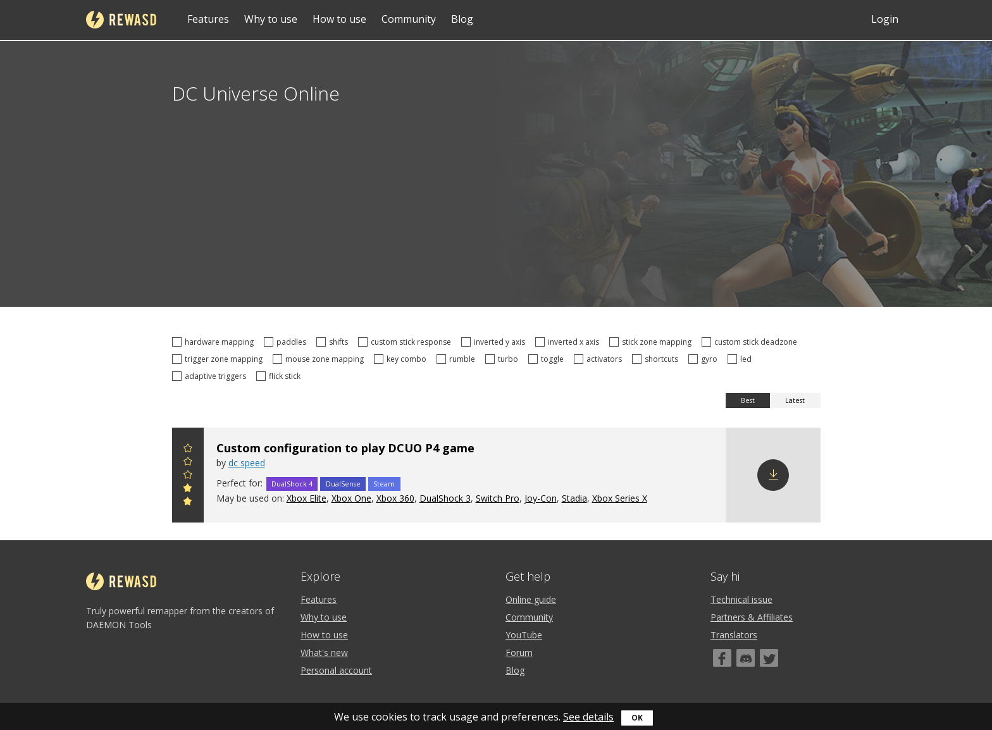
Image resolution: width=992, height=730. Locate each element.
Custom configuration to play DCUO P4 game (345, 447)
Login (884, 19)
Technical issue (741, 599)
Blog (462, 19)
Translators (733, 635)
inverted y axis (495, 342)
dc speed (246, 463)
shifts (334, 342)
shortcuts (657, 359)
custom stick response (406, 342)
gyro (704, 359)
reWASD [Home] (121, 19)
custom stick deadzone (751, 342)
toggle (547, 359)
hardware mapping (214, 342)
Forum (519, 652)
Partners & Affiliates (751, 617)
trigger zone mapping (219, 359)
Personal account (336, 670)
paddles (287, 342)
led (741, 359)
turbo (503, 359)
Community (408, 19)
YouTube (523, 635)
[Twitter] (769, 658)
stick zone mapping (652, 342)
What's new (324, 652)
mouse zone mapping (320, 359)
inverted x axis (569, 342)
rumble (458, 359)
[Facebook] (722, 658)
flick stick (280, 376)
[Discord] (745, 658)
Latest (795, 400)
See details (588, 717)
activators (600, 359)
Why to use (270, 19)
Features (208, 19)
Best (748, 400)
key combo (402, 359)
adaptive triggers (211, 376)
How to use (339, 19)
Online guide (530, 599)
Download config (773, 475)
